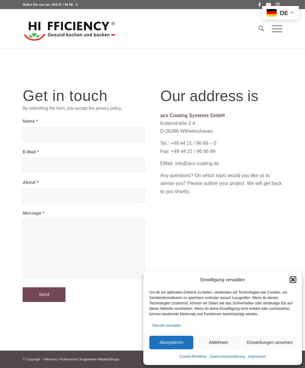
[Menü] (275, 29)
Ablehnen (218, 342)
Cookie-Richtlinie (193, 356)
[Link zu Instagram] (277, 4)
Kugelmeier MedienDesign (99, 359)
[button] (293, 280)
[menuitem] (261, 29)
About (30, 183)
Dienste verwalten (166, 325)
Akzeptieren (171, 342)
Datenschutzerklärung (227, 356)
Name (30, 122)
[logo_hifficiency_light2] (70, 29)
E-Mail (31, 152)
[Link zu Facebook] (259, 4)
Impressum (257, 356)
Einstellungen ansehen (270, 342)
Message (33, 214)
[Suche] (261, 29)
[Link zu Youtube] (268, 4)
